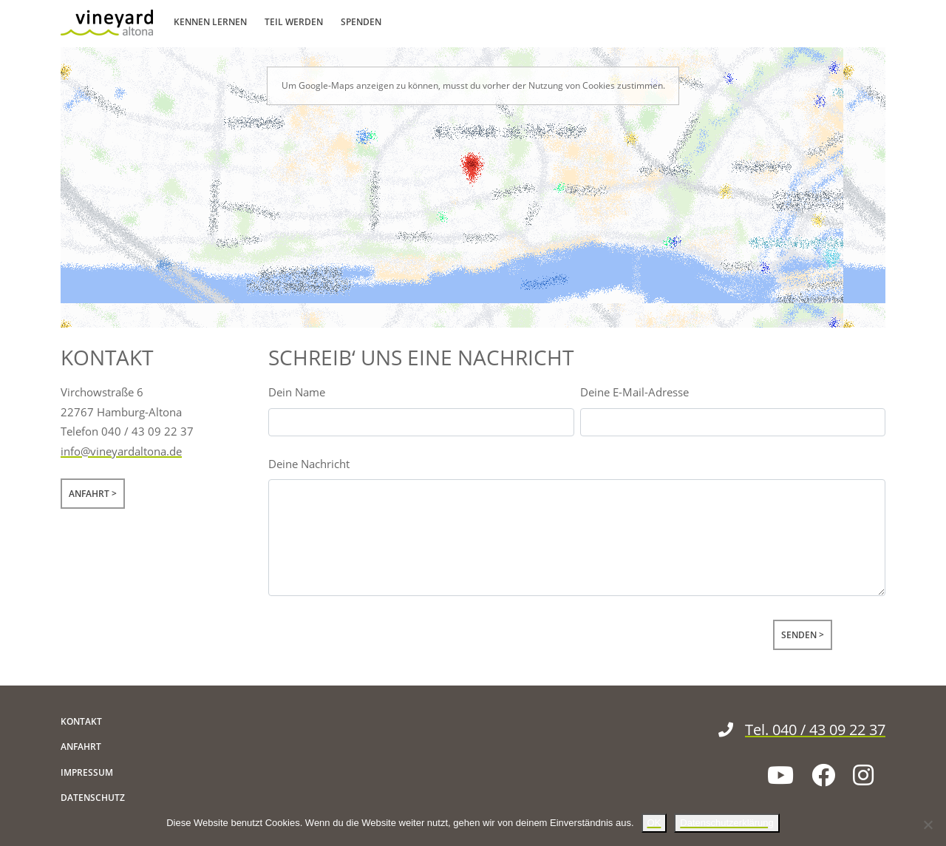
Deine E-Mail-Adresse (634, 392)
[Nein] (927, 824)
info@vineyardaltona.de (121, 451)
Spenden (361, 22)
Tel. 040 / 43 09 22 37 (801, 730)
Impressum (87, 772)
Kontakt (81, 721)
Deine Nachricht (309, 463)
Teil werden (294, 22)
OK (654, 822)
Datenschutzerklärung (726, 822)
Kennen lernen (210, 22)
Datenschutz (93, 797)
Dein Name (296, 392)
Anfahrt (89, 493)
